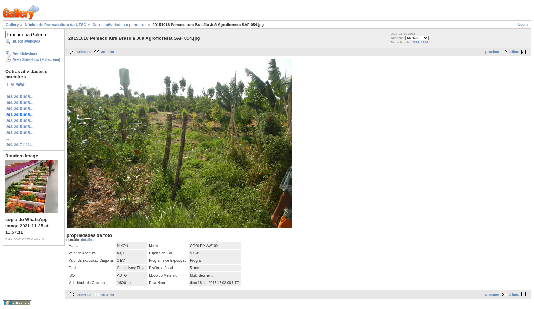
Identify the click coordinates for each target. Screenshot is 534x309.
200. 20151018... (19, 109)
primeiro (84, 52)
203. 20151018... (19, 127)
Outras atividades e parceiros (119, 25)
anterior (107, 52)
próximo (492, 52)
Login (523, 24)
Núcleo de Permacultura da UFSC (55, 25)
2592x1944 (420, 42)
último (514, 52)
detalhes (88, 240)
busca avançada (26, 41)
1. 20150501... (17, 85)
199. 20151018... (19, 103)
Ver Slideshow (25, 54)
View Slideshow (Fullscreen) (36, 60)
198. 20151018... (19, 97)
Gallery (12, 25)
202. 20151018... (19, 121)
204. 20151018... (19, 133)
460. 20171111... (19, 145)
